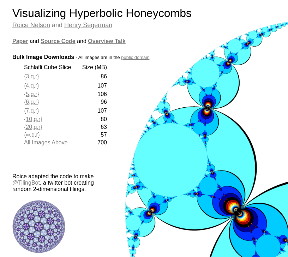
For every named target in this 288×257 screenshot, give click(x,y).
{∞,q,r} (32, 135)
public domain (135, 57)
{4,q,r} (31, 86)
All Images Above (46, 142)
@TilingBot (26, 183)
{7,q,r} (31, 111)
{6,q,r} (31, 102)
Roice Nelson (31, 25)
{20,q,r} (33, 127)
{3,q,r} (31, 76)
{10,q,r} (33, 119)
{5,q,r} (31, 94)
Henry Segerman (88, 25)
